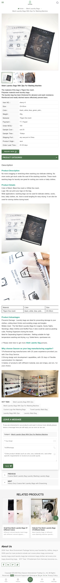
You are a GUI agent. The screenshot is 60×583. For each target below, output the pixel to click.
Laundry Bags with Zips (12, 413)
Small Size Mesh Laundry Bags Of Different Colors (15, 529)
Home (21, 8)
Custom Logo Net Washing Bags (15, 409)
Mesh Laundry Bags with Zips (23, 402)
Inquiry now (9, 151)
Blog (39, 575)
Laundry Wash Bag (30, 413)
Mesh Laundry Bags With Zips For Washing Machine (29, 434)
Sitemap (33, 575)
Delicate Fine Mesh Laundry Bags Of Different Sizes (44, 529)
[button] (55, 518)
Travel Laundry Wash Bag (39, 409)
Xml (44, 575)
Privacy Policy (53, 575)
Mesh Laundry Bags (33, 8)
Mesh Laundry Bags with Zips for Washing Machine (21, 406)
